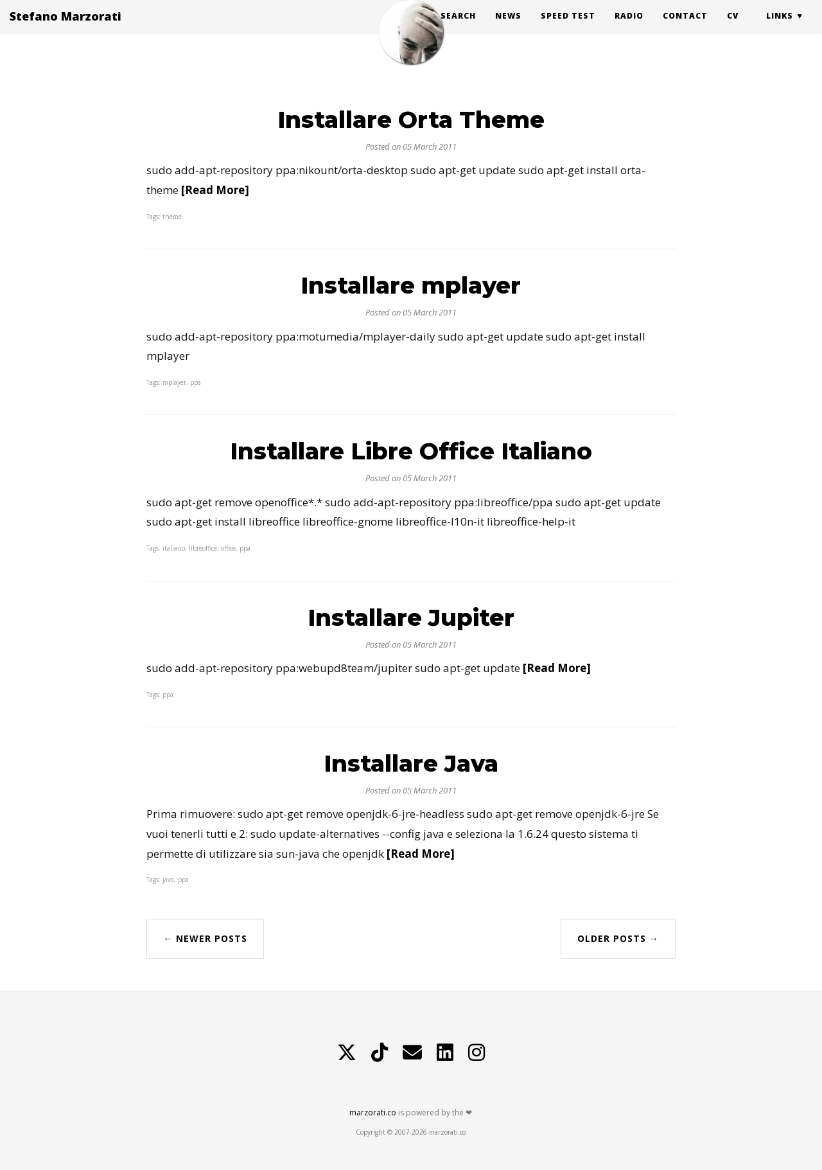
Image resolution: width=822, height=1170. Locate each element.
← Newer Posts (205, 938)
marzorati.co (372, 1112)
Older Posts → (618, 938)
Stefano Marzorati (65, 29)
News (508, 28)
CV (733, 28)
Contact (685, 28)
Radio (629, 28)
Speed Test (568, 28)
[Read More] (215, 189)
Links (779, 28)
